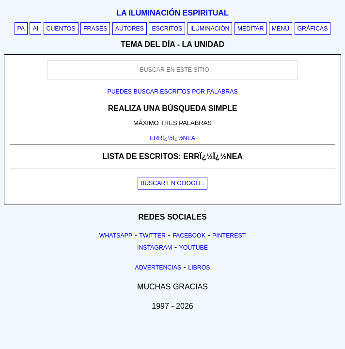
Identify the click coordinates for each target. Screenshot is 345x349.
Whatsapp (115, 235)
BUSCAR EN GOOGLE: (172, 183)
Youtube (193, 247)
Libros (199, 267)
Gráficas (313, 28)
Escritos (167, 28)
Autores (129, 28)
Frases (95, 28)
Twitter (152, 235)
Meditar (250, 28)
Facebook (188, 235)
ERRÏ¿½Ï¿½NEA (172, 138)
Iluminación (210, 28)
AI (35, 28)
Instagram (154, 247)
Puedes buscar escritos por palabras (172, 91)
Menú (280, 28)
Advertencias (158, 267)
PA (21, 28)
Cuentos (61, 28)
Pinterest (229, 235)
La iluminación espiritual (172, 13)
